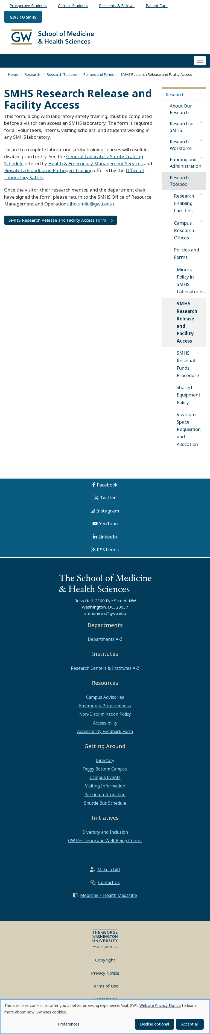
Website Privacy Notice (160, 1005)
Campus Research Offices (184, 233)
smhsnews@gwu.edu (105, 616)
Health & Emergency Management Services (95, 166)
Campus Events (105, 780)
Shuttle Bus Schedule (105, 806)
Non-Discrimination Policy (105, 717)
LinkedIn (107, 540)
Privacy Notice (105, 976)
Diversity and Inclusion (105, 835)
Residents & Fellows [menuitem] (117, 5)
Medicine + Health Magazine (108, 898)
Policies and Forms (98, 77)
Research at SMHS (182, 130)
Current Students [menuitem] (73, 5)
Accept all (190, 1024)
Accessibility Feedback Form (105, 734)
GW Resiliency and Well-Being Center (105, 843)
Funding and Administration (185, 166)
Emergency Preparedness (105, 709)
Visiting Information (105, 789)
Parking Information (105, 797)
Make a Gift (108, 873)
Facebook (107, 488)
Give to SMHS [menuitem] (23, 17)
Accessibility (105, 726)
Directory (105, 763)
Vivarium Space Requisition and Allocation (189, 432)
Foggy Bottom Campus (105, 772)
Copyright (105, 963)
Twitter (108, 501)
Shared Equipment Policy (188, 398)
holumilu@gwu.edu (91, 207)
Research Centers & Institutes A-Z (105, 671)
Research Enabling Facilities (184, 206)
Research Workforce (181, 148)
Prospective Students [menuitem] (28, 5)
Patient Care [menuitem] (157, 5)
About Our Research (181, 112)
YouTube (108, 527)
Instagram (107, 514)
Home (13, 77)
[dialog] (105, 1016)
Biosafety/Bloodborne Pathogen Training (48, 173)
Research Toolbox (62, 77)
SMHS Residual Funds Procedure (188, 367)
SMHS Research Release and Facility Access (187, 325)
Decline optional (154, 1024)
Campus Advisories (105, 700)
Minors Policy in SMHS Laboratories (191, 283)
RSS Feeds (108, 553)
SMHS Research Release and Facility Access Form (57, 223)
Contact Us (109, 885)
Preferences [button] (68, 1024)
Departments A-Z (105, 642)
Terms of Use (105, 989)
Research (32, 77)
